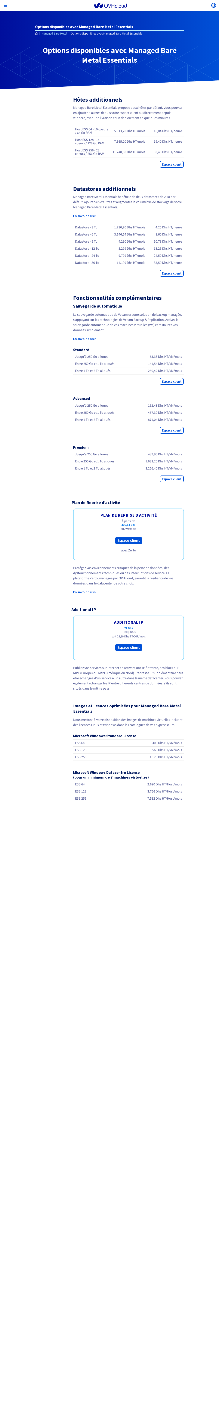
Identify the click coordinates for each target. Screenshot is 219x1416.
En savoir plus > (84, 216)
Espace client (172, 164)
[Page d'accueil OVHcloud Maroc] (36, 33)
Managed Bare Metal (54, 33)
